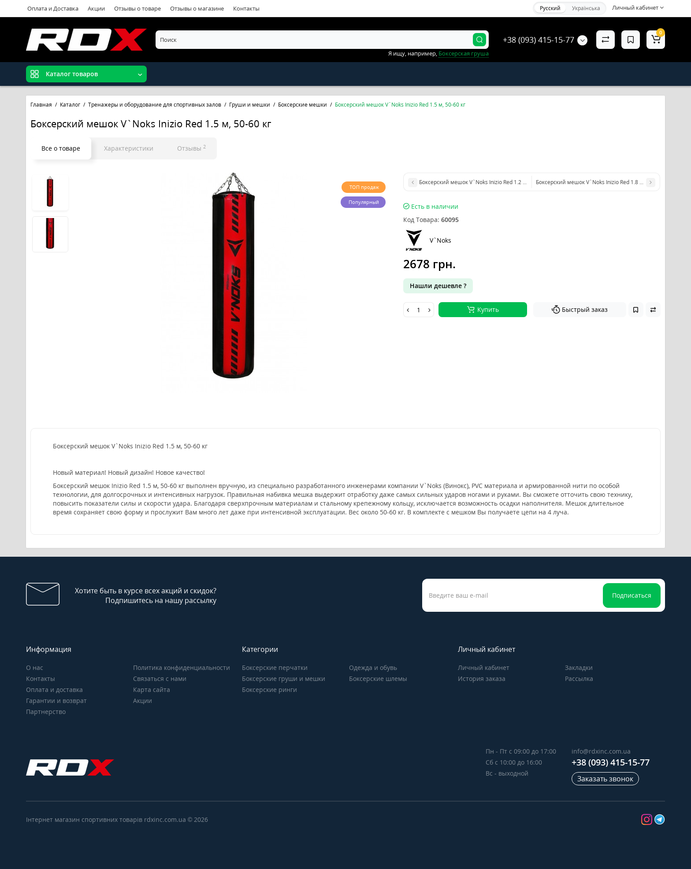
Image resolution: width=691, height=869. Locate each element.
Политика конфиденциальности (181, 667)
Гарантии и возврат (56, 700)
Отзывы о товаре (137, 8)
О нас (34, 667)
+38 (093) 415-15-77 (538, 39)
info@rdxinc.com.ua (601, 751)
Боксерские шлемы (378, 678)
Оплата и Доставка (52, 8)
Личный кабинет (483, 667)
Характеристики (128, 148)
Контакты (246, 8)
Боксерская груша (463, 53)
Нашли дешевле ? (438, 285)
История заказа (481, 678)
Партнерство (46, 711)
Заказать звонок (605, 779)
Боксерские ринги (269, 689)
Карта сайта (151, 689)
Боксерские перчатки (275, 667)
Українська (586, 8)
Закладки (579, 667)
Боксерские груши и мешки (283, 678)
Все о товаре (60, 148)
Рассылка (579, 678)
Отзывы (191, 148)
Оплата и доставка (54, 689)
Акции (96, 8)
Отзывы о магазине (197, 8)
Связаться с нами (159, 678)
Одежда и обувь (373, 667)
